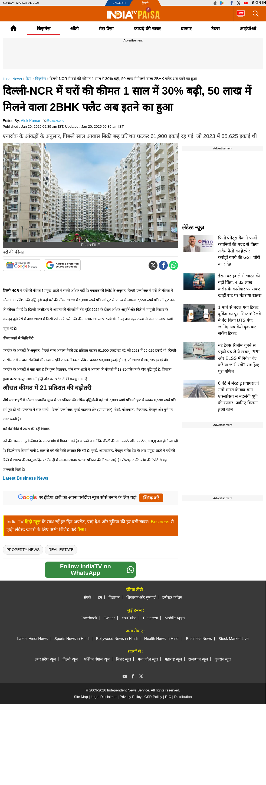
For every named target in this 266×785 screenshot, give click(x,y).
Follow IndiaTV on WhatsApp (97, 569)
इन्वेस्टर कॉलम (172, 597)
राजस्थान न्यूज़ (198, 659)
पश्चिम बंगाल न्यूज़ (97, 659)
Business (160, 521)
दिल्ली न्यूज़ (70, 659)
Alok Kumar (30, 120)
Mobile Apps (175, 618)
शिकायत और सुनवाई (141, 597)
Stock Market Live (233, 638)
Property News (23, 549)
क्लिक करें (151, 498)
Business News (199, 638)
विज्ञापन (114, 597)
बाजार (186, 28)
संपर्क (87, 597)
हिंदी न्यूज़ (33, 521)
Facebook (88, 618)
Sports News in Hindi (72, 638)
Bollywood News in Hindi (116, 638)
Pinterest (150, 618)
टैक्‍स (215, 28)
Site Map (81, 697)
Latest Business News (25, 478)
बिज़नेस (43, 28)
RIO (168, 697)
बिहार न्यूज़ (123, 659)
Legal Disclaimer (104, 697)
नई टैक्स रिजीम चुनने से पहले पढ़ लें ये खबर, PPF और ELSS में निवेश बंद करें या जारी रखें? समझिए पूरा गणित (239, 358)
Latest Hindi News (32, 638)
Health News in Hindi (161, 638)
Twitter (109, 618)
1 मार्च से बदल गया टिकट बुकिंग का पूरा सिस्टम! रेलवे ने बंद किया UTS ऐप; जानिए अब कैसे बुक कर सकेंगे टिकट (239, 320)
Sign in (259, 3)
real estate (60, 549)
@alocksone (55, 121)
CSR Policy (153, 697)
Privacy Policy (131, 697)
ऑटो (74, 28)
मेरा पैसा (106, 28)
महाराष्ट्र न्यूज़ (173, 659)
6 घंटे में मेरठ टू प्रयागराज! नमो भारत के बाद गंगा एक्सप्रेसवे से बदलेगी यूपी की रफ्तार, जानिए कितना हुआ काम (238, 396)
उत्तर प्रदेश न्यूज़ (45, 659)
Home (13, 28)
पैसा (80, 529)
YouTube (128, 618)
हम (100, 597)
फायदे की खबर (147, 28)
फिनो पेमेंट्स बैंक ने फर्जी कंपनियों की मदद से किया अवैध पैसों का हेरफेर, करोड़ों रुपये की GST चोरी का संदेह (239, 251)
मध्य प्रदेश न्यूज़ (148, 659)
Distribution (183, 697)
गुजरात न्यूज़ (223, 659)
